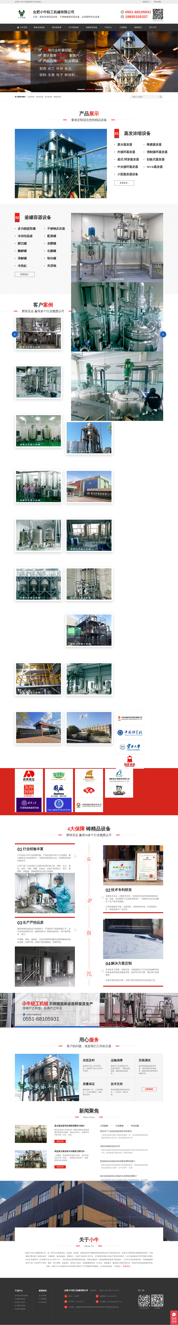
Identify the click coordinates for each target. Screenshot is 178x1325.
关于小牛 (152, 27)
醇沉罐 (22, 243)
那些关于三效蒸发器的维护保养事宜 (116, 1131)
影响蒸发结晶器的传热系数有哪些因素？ (118, 1161)
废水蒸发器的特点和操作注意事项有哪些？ (119, 1176)
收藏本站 (146, 2)
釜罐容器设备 (91, 27)
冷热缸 (22, 265)
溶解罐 (22, 258)
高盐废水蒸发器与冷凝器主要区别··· (70, 1151)
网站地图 (157, 2)
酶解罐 (22, 251)
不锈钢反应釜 (56, 228)
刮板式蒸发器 (156, 159)
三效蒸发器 (30, 97)
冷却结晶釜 (25, 236)
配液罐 (51, 236)
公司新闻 (104, 1126)
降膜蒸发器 (57, 97)
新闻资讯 (138, 27)
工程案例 (123, 27)
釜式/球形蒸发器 (128, 159)
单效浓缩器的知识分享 (110, 1146)
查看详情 (60, 1141)
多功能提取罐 (27, 228)
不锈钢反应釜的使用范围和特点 (114, 1191)
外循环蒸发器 (126, 152)
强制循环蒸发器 (157, 152)
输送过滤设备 (20, 1309)
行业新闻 (119, 1126)
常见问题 (135, 1126)
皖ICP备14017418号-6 (112, 1290)
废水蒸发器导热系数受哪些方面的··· (70, 1126)
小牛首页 (23, 27)
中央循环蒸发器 (127, 166)
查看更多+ (124, 183)
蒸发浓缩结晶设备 (22, 1295)
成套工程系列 (20, 1302)
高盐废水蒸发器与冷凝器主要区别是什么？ (119, 1221)
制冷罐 (51, 258)
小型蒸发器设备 (127, 174)
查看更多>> (127, 1266)
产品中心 (108, 27)
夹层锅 (51, 265)
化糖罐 (51, 251)
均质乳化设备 (20, 1305)
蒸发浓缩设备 (39, 27)
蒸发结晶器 (39, 97)
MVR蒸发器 (74, 27)
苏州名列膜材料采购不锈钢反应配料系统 (38, 354)
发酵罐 (51, 243)
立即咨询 (149, 1089)
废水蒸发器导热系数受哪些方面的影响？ (118, 1206)
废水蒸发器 (56, 27)
